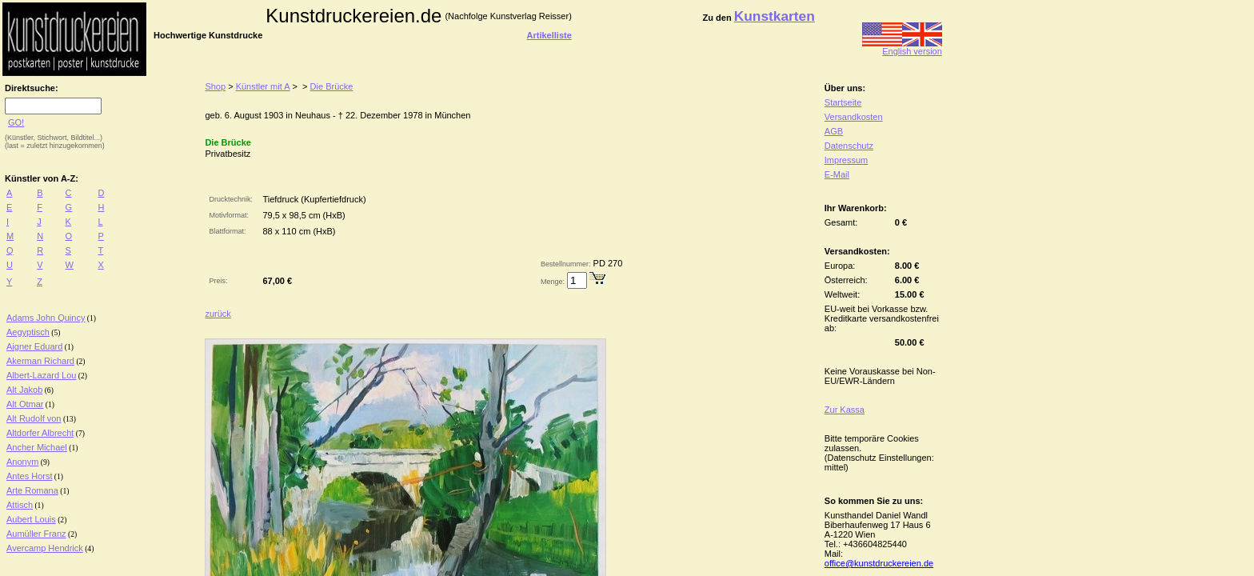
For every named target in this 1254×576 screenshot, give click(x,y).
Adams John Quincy (45, 317)
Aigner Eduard (34, 346)
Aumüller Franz (36, 533)
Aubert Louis (31, 519)
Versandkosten (854, 117)
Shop (215, 86)
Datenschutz (849, 145)
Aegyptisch (28, 332)
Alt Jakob (24, 389)
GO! (16, 122)
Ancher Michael (36, 447)
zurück (217, 313)
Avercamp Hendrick (44, 548)
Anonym (22, 461)
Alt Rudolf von (33, 418)
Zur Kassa (845, 409)
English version (902, 47)
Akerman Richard (40, 361)
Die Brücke (331, 86)
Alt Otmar (24, 404)
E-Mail (837, 174)
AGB (834, 131)
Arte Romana (32, 490)
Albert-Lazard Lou (41, 375)
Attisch (19, 505)
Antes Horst (29, 476)
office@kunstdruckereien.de (879, 563)
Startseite (843, 102)
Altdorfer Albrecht (40, 433)
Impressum (846, 160)
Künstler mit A (263, 86)
